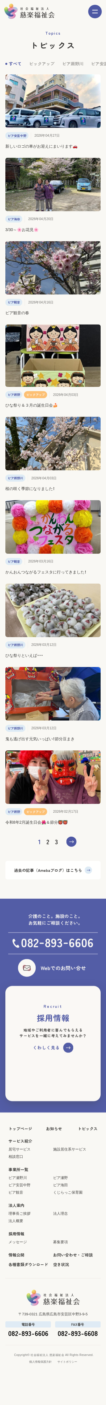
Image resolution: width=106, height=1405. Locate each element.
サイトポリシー (67, 1390)
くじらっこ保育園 (68, 1221)
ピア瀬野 (60, 1206)
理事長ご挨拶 (19, 1242)
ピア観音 (15, 1221)
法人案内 (16, 1233)
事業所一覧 (18, 1198)
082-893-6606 (28, 1361)
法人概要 (15, 1249)
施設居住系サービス (69, 1178)
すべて (15, 68)
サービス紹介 (20, 1169)
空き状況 (61, 1293)
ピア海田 (60, 1213)
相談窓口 (15, 1185)
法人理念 (60, 1242)
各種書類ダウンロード (28, 1293)
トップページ (20, 1157)
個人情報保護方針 (40, 1390)
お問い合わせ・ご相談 (73, 1283)
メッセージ (17, 1270)
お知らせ (54, 1157)
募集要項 (60, 1270)
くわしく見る (46, 1076)
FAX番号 (78, 1352)
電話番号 (28, 1352)
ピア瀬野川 (72, 68)
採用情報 (16, 1262)
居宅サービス (19, 1178)
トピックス (88, 1157)
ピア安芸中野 (19, 1213)
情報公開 (16, 1283)
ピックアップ (42, 68)
